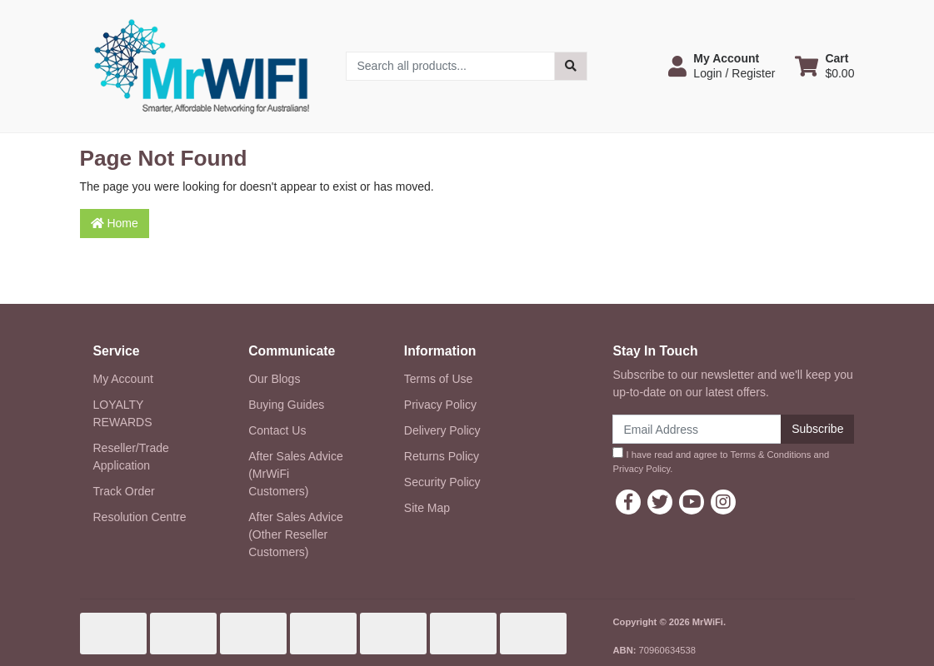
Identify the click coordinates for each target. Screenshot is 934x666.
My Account (123, 378)
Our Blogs (274, 378)
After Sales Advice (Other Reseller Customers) (295, 534)
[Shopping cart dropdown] (824, 66)
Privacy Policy (440, 404)
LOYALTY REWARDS (122, 413)
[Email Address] (697, 429)
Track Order (124, 491)
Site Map (427, 507)
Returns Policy (441, 456)
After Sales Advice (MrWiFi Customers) (295, 474)
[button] (721, 66)
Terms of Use (438, 378)
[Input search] (450, 66)
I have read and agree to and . (720, 460)
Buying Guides (286, 404)
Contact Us (277, 430)
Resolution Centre (140, 517)
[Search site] (570, 66)
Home (114, 223)
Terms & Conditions (770, 455)
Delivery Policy (442, 430)
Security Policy (442, 482)
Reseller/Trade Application (131, 456)
